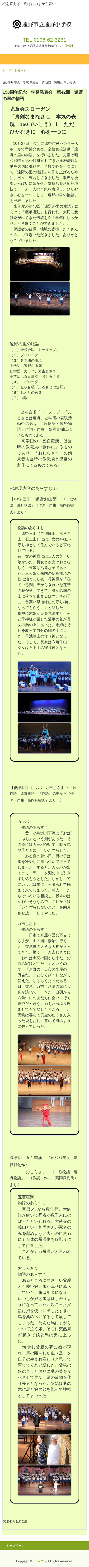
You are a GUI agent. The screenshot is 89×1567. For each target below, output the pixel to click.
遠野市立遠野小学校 (44, 21)
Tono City (39, 1561)
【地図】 (69, 46)
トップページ (15, 1546)
